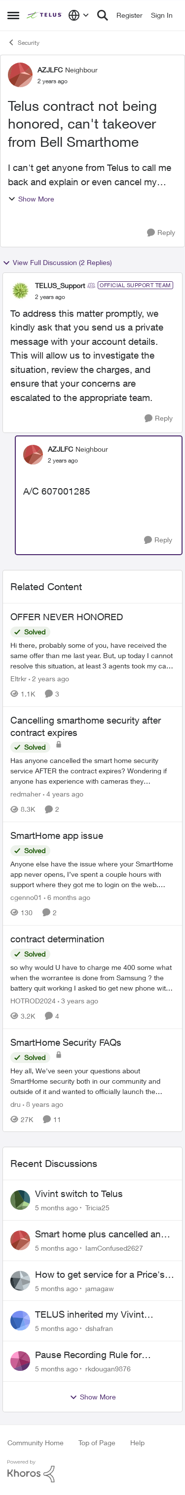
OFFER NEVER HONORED (66, 616)
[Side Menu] (13, 15)
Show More (31, 199)
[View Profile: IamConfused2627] (20, 1240)
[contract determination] (92, 977)
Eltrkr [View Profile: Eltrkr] (18, 678)
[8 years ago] (43, 1103)
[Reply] (161, 232)
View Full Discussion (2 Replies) (57, 262)
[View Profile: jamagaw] (20, 1281)
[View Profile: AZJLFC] (20, 75)
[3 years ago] (78, 1001)
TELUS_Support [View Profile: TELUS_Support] (60, 285)
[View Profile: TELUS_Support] (20, 290)
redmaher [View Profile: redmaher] (25, 794)
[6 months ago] (67, 897)
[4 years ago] (63, 794)
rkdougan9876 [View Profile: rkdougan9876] (108, 1368)
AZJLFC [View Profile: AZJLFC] (50, 70)
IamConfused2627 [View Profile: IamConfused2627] (114, 1248)
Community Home (35, 1442)
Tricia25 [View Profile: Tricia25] (97, 1207)
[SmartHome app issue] (92, 874)
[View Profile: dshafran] (20, 1320)
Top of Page (96, 1442)
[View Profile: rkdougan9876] (20, 1361)
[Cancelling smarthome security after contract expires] (92, 770)
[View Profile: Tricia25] (20, 1200)
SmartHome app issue (56, 835)
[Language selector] (78, 15)
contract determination (57, 938)
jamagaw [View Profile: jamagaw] (99, 1288)
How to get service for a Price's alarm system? (100, 1275)
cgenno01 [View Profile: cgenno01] (26, 897)
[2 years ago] (49, 678)
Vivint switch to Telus (79, 1193)
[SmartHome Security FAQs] (92, 1080)
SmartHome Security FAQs (65, 1042)
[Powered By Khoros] (92, 1471)
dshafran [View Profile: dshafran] (99, 1328)
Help (137, 1442)
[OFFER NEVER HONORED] (92, 655)
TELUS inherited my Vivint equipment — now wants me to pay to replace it (100, 1315)
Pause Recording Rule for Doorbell (88, 1355)
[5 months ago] (56, 1207)
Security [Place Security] (23, 42)
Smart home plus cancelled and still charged (100, 1234)
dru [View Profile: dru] (15, 1103)
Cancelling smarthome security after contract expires (85, 726)
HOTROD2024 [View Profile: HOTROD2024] (33, 1001)
